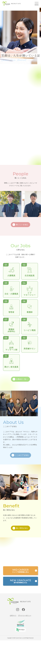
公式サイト (13, 615)
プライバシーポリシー (24, 615)
